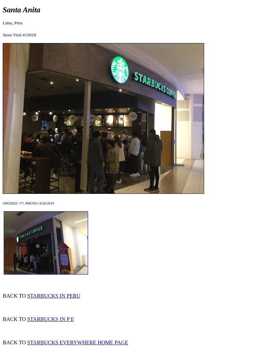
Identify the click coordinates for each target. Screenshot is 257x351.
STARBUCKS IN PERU (53, 296)
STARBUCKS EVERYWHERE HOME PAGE (77, 342)
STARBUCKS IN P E (50, 319)
